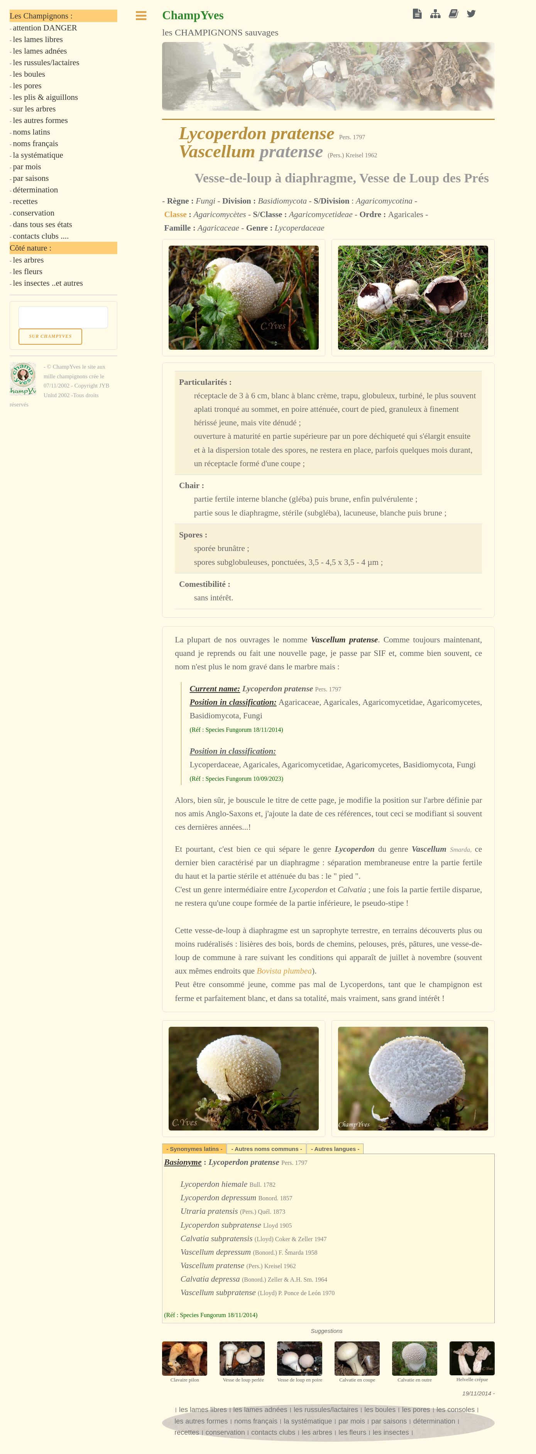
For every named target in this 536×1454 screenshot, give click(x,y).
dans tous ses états (42, 224)
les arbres (317, 1432)
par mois (351, 1421)
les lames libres (203, 1410)
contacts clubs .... (41, 236)
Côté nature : (30, 248)
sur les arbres (34, 108)
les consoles (455, 1410)
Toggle (141, 18)
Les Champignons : (41, 15)
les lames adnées (260, 1410)
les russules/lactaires (326, 1410)
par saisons (389, 1421)
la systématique (308, 1421)
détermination (434, 1421)
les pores (416, 1410)
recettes (186, 1432)
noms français (255, 1421)
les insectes (392, 1432)
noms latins (31, 131)
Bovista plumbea (284, 971)
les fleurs (352, 1432)
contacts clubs (274, 1432)
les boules (380, 1410)
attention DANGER (45, 27)
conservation (225, 1432)
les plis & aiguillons (45, 97)
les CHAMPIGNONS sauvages (220, 22)
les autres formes (202, 1421)
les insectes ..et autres (48, 283)
